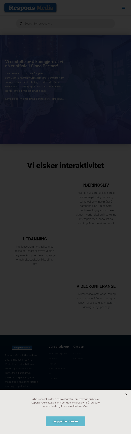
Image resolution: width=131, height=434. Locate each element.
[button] (126, 394)
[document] (65, 217)
